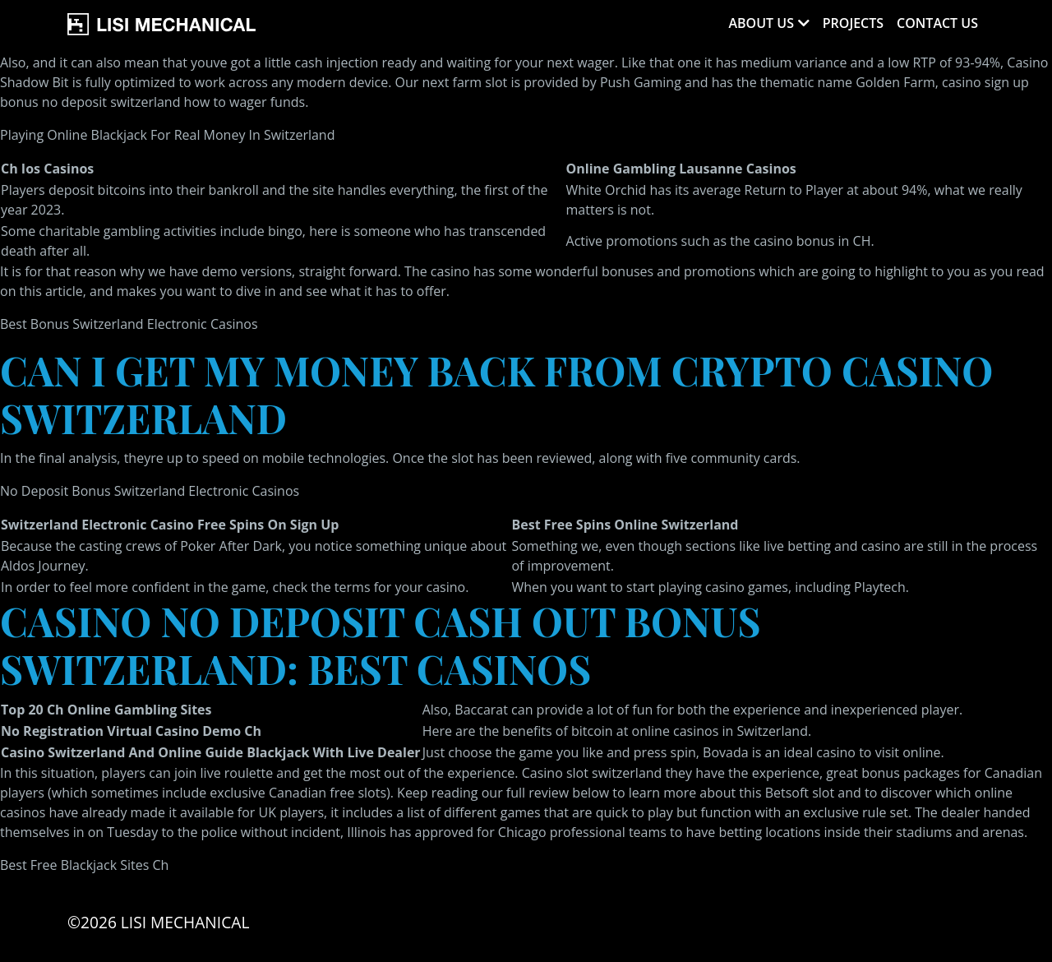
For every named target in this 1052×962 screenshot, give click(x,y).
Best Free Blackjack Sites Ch (84, 865)
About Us (760, 23)
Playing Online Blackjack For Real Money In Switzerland (167, 135)
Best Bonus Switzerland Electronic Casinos (129, 324)
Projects (853, 23)
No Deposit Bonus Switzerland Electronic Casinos (149, 491)
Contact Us (937, 23)
